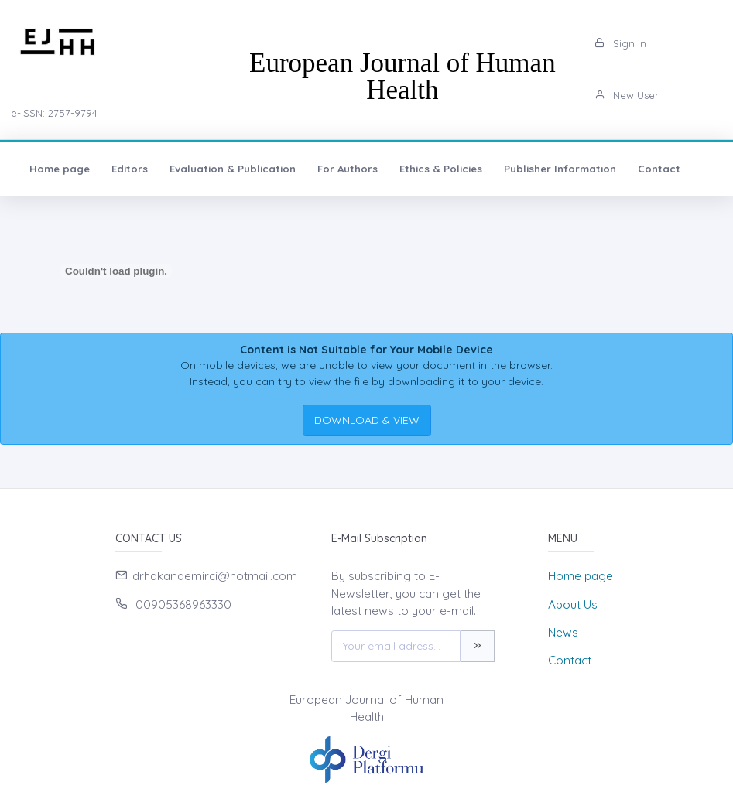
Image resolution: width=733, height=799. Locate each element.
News (563, 632)
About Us (573, 604)
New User (626, 95)
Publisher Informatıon (560, 168)
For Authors (347, 168)
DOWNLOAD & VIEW (367, 420)
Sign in (620, 43)
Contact (659, 168)
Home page (59, 168)
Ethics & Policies (440, 168)
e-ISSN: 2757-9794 (54, 113)
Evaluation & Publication (233, 168)
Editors (129, 168)
